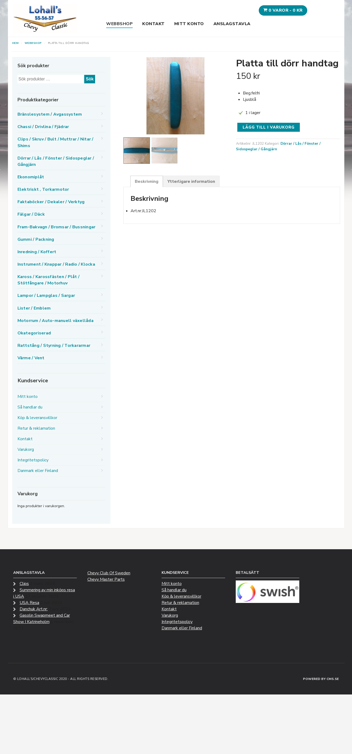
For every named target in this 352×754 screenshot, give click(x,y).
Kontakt (153, 24)
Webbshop (119, 24)
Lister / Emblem (34, 308)
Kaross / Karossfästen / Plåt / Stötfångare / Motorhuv (48, 280)
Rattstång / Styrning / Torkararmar (54, 345)
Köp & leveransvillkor (37, 418)
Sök (89, 79)
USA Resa (29, 603)
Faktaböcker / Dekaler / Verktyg (51, 202)
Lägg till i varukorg (269, 127)
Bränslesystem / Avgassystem (49, 114)
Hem (15, 43)
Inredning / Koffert (36, 252)
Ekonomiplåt (30, 177)
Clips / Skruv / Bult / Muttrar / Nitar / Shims (55, 142)
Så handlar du (29, 407)
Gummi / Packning (35, 239)
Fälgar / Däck (31, 214)
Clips (24, 584)
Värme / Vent (30, 358)
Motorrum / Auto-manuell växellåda (55, 321)
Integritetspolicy (32, 460)
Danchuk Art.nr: (34, 609)
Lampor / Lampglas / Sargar (46, 295)
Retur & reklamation (36, 428)
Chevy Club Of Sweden (108, 573)
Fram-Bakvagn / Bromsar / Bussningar (56, 227)
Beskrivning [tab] (146, 181)
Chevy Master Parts (106, 579)
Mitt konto (189, 24)
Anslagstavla (232, 24)
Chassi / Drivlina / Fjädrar (43, 127)
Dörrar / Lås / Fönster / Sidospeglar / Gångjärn (55, 161)
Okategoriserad (34, 333)
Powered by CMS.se (321, 679)
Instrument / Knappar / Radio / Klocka (56, 264)
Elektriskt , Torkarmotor (43, 189)
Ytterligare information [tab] (191, 181)
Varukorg (25, 449)
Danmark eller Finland (37, 471)
